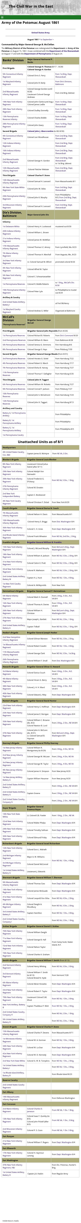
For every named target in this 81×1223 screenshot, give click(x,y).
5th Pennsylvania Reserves (14, 344)
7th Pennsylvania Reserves (14, 367)
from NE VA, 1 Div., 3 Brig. (63, 998)
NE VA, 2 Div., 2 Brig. (65, 638)
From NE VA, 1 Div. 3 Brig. (63, 1130)
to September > (47, 39)
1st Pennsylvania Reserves (14, 284)
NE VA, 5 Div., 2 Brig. (66, 555)
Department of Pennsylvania (37, 53)
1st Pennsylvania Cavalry (13, 435)
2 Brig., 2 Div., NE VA (65, 723)
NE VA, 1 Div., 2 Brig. (65, 1061)
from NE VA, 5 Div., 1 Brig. (63, 480)
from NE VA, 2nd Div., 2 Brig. (64, 536)
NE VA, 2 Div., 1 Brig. (65, 619)
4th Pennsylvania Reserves (14, 363)
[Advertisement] (40, 1202)
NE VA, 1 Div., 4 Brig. (65, 577)
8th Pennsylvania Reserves (14, 349)
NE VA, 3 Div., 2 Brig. (65, 905)
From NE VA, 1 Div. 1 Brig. (63, 1110)
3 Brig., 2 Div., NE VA (65, 786)
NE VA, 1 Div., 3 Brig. (65, 913)
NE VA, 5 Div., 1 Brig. (66, 626)
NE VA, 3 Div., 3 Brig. (65, 966)
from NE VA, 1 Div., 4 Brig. (63, 860)
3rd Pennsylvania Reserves (14, 358)
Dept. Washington (64, 529)
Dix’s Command (66, 335)
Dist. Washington (64, 521)
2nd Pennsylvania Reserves (14, 340)
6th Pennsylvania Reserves (14, 384)
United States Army (40, 32)
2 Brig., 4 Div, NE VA (65, 749)
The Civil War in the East (31, 6)
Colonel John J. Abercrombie (40, 131)
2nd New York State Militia (14, 1061)
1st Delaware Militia (11, 226)
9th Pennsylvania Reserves (14, 389)
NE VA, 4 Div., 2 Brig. (65, 898)
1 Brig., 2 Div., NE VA (65, 815)
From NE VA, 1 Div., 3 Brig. (63, 1120)
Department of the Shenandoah (64, 51)
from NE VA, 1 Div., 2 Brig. (63, 1006)
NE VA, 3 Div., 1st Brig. (66, 653)
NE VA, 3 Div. (62, 453)
